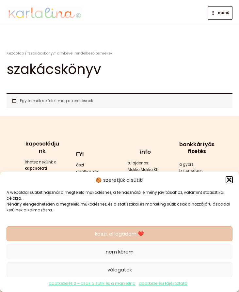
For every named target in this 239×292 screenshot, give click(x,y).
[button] (229, 180)
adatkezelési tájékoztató (163, 283)
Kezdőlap (15, 53)
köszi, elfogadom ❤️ (119, 233)
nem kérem (120, 251)
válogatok (119, 269)
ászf (80, 165)
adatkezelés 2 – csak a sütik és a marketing (92, 283)
